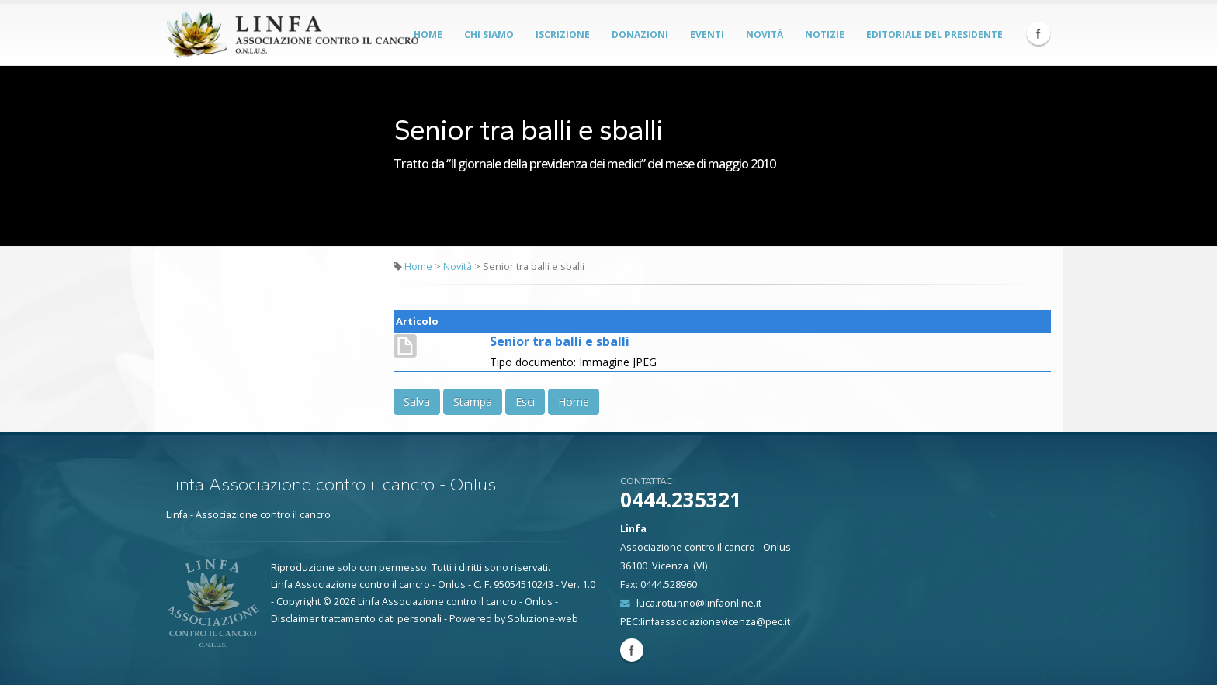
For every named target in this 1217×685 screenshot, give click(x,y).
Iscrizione (563, 34)
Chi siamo (489, 34)
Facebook (1038, 33)
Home (428, 34)
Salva (417, 401)
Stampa (472, 401)
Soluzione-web (543, 618)
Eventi (707, 34)
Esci (525, 401)
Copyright (298, 601)
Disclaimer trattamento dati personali (356, 618)
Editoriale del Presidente (934, 34)
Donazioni (640, 34)
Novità (764, 34)
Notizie (824, 34)
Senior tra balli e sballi (559, 341)
